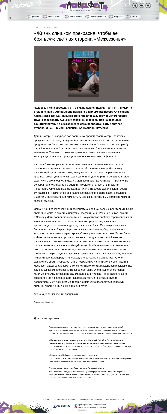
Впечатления (54, 17)
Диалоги (35, 17)
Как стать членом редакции (64, 401)
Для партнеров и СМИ (115, 401)
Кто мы (135, 17)
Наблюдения (76, 17)
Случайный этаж (98, 17)
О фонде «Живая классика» (91, 401)
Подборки (118, 17)
